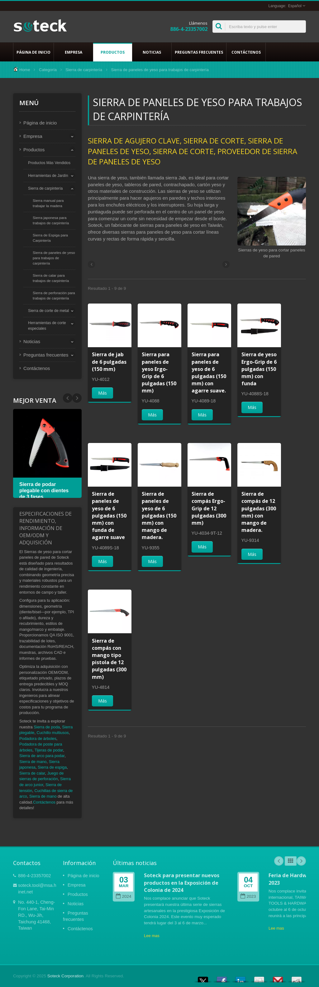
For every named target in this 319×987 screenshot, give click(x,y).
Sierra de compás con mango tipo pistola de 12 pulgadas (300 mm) (109, 658)
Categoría (48, 69)
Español (295, 6)
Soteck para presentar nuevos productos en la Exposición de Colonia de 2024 (181, 882)
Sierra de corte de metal (48, 311)
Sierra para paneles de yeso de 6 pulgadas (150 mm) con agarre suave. (209, 372)
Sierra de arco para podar (41, 755)
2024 (123, 896)
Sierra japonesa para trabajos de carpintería (51, 220)
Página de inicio (33, 52)
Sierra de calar (32, 773)
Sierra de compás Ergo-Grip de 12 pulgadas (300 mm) (209, 508)
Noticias (151, 52)
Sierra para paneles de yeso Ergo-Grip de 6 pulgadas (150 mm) (159, 372)
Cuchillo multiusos (53, 732)
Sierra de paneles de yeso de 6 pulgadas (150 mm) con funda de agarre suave (109, 515)
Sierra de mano (33, 761)
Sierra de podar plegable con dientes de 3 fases (44, 490)
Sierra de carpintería (83, 69)
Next (67, 398)
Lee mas (152, 935)
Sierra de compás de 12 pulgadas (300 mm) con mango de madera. (258, 511)
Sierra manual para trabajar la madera (48, 203)
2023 (248, 896)
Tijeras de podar (49, 750)
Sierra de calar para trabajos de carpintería (51, 278)
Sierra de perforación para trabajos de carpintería (54, 295)
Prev (77, 398)
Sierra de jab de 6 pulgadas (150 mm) (109, 361)
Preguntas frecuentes (199, 52)
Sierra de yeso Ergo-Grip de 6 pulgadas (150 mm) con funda (259, 369)
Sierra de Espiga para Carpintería (50, 237)
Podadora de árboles (37, 738)
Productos (112, 52)
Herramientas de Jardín (48, 175)
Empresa (73, 52)
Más (102, 393)
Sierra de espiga (52, 767)
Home (24, 69)
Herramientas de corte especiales (47, 326)
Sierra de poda (47, 727)
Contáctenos (245, 52)
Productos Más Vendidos (49, 163)
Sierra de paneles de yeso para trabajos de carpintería (54, 257)
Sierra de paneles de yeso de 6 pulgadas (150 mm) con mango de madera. (159, 515)
